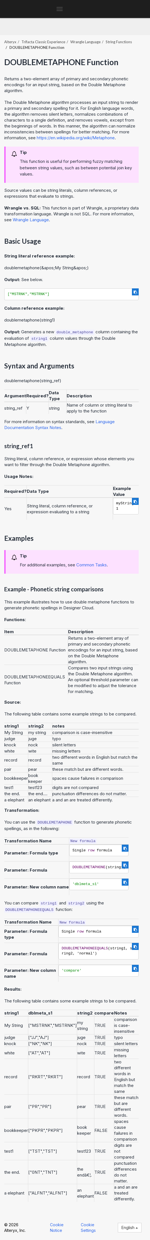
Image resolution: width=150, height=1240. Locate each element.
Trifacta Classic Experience (43, 42)
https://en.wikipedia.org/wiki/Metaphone (76, 137)
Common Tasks (91, 564)
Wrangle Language (85, 42)
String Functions (119, 42)
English (129, 1227)
